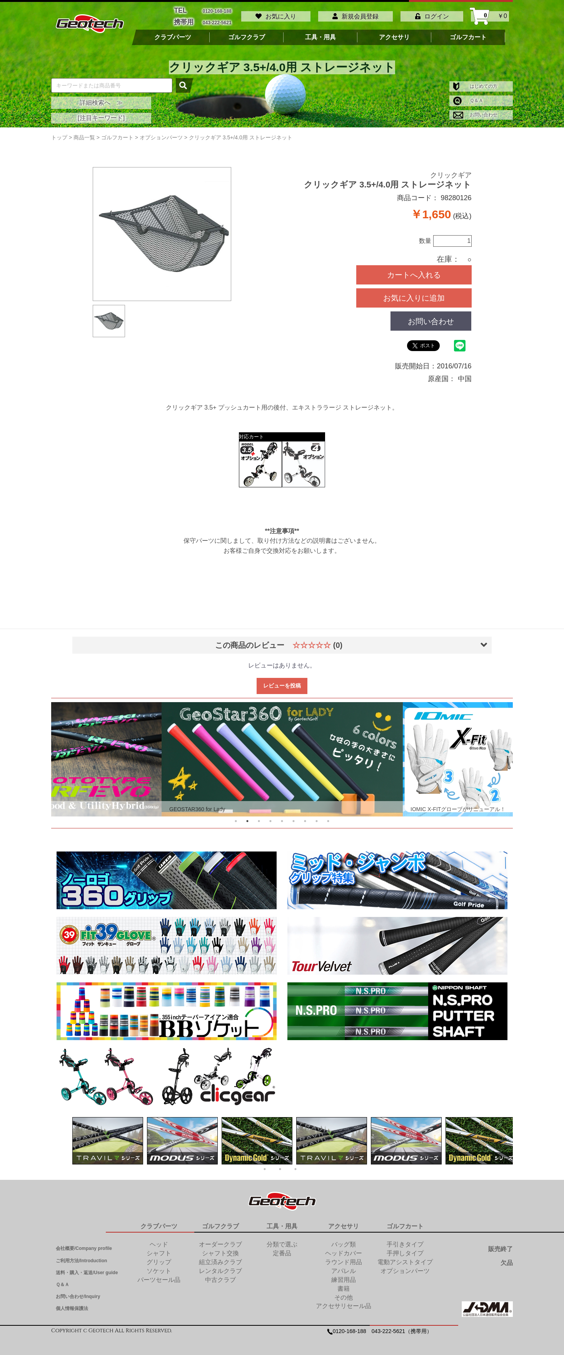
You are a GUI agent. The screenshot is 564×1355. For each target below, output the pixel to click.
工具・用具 (320, 33)
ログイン (432, 14)
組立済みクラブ (220, 1258)
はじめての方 (475, 82)
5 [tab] (282, 817)
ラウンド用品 (343, 1258)
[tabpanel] (282, 755)
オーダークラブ (220, 1241)
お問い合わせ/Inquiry (78, 1292)
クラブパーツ (172, 33)
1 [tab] (236, 817)
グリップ (159, 1258)
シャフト (159, 1249)
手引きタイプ (405, 1241)
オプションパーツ (405, 1267)
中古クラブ (220, 1276)
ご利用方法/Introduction (81, 1257)
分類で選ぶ (282, 1241)
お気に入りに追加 (414, 294)
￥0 (490, 14)
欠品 (507, 1259)
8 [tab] (316, 817)
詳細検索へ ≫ (101, 98)
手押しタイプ (405, 1249)
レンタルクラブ (220, 1267)
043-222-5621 (217, 19)
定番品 (282, 1249)
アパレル (343, 1267)
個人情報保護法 (72, 1305)
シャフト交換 (220, 1249)
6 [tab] (293, 817)
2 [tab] (247, 817)
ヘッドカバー (343, 1249)
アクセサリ (394, 33)
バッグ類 (343, 1241)
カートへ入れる (414, 271)
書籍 (343, 1284)
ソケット (159, 1267)
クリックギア (451, 171)
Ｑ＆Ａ (468, 96)
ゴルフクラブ (246, 33)
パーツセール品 (158, 1276)
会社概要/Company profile (84, 1245)
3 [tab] (259, 817)
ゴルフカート (468, 33)
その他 (343, 1293)
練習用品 (343, 1276)
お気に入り (275, 14)
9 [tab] (328, 817)
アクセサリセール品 (343, 1302)
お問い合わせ (475, 111)
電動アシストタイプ (405, 1258)
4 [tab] (270, 817)
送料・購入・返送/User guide (87, 1268)
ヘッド (159, 1241)
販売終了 (500, 1245)
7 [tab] (305, 817)
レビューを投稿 (282, 682)
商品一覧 (84, 133)
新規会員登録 (355, 14)
